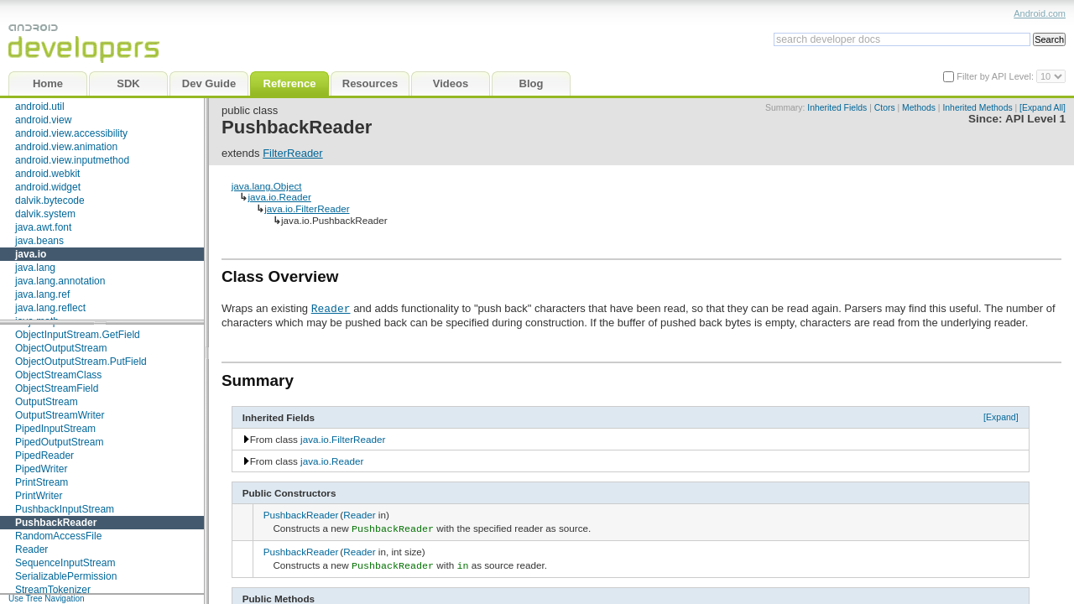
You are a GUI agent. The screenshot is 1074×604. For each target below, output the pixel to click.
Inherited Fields (837, 107)
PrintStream (41, 482)
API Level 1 (1035, 118)
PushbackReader (55, 522)
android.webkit (47, 174)
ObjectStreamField (56, 388)
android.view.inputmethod (72, 160)
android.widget (48, 187)
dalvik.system (45, 214)
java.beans (39, 241)
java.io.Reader (279, 196)
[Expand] (1001, 417)
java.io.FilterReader (306, 208)
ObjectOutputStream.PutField (81, 361)
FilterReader (293, 153)
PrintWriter (38, 496)
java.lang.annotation (60, 281)
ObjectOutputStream (61, 348)
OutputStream (46, 402)
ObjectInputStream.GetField (77, 335)
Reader (31, 549)
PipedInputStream (55, 429)
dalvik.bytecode (50, 200)
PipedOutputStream (59, 442)
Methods (919, 107)
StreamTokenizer (53, 590)
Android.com (1040, 13)
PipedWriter (41, 469)
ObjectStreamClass (58, 375)
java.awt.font (43, 227)
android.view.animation (66, 147)
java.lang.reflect (50, 308)
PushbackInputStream (64, 509)
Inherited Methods (977, 107)
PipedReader (44, 455)
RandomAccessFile (58, 536)
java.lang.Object (267, 185)
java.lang (35, 267)
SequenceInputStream (65, 563)
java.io (30, 254)
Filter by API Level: (996, 76)
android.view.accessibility (71, 133)
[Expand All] (1042, 107)
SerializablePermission (66, 576)
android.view (43, 120)
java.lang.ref (42, 294)
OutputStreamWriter (59, 415)
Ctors (884, 107)
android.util (40, 106)
